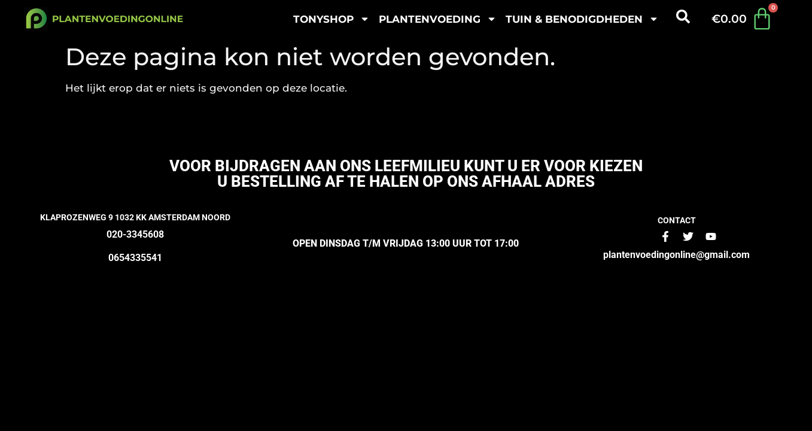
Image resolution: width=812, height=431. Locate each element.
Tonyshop (331, 19)
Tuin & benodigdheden (582, 19)
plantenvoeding (438, 19)
